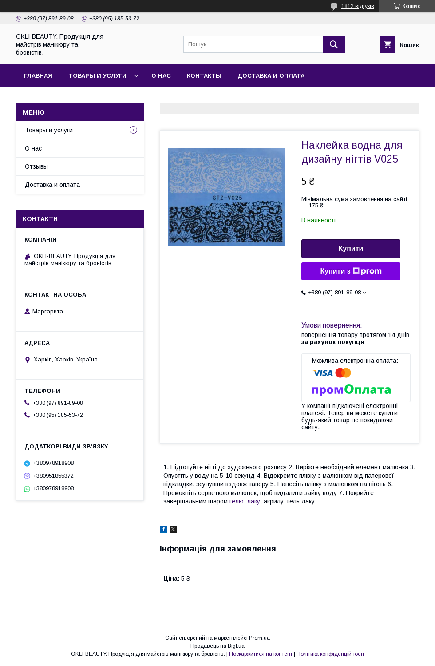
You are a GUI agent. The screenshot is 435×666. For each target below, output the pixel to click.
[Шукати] (334, 44)
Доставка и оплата (270, 75)
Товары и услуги (97, 75)
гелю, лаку (244, 501)
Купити (351, 248)
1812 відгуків (357, 6)
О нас (161, 75)
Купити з (350, 271)
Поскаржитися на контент (261, 654)
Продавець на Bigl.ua (217, 646)
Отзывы (36, 166)
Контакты (204, 75)
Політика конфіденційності (330, 654)
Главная (38, 75)
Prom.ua (259, 638)
